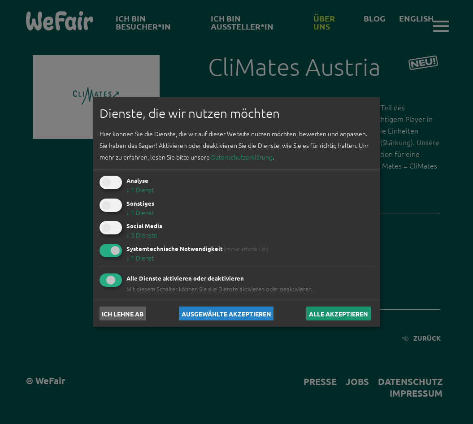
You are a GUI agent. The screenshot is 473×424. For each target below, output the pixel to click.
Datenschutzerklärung (242, 156)
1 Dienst (140, 189)
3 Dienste (141, 234)
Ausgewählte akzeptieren (226, 313)
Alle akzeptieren (338, 313)
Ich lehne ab (122, 313)
